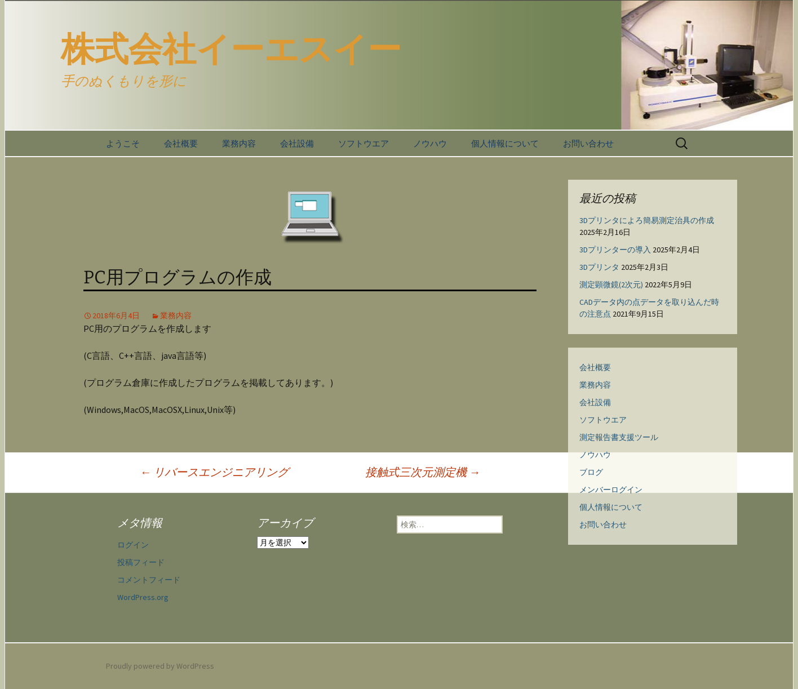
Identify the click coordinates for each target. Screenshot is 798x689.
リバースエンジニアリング (214, 472)
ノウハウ (430, 143)
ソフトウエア (363, 143)
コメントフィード (148, 580)
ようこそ (123, 143)
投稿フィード (141, 562)
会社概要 (181, 143)
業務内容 (239, 143)
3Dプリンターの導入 (615, 250)
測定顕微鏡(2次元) (611, 284)
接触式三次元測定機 (422, 472)
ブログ (591, 472)
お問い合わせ (588, 143)
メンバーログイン (610, 489)
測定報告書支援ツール (618, 437)
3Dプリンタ (599, 267)
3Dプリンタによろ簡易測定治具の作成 (646, 220)
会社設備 (297, 143)
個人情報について (505, 143)
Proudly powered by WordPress (160, 666)
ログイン (133, 545)
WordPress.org (143, 597)
